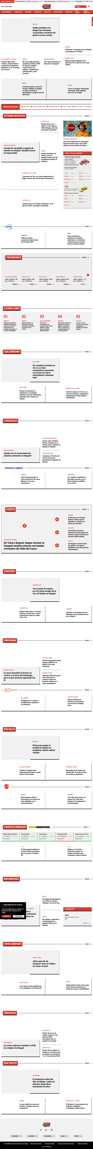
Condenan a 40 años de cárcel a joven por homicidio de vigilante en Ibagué (51, 459)
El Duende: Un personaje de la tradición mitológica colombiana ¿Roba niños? (77, 1106)
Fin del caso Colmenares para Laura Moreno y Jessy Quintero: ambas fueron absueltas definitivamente (46, 326)
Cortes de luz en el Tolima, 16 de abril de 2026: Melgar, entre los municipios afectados (49, 127)
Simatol (26, 106)
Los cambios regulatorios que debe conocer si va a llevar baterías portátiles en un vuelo (77, 480)
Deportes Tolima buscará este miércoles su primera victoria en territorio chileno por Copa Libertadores (51, 679)
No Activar (18, 916)
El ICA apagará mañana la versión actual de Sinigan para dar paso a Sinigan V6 (30, 852)
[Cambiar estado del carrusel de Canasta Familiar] (12, 1)
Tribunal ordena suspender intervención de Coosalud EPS (29, 240)
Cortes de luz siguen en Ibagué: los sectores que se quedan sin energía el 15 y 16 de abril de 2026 (51, 1053)
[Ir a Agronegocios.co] (39, 827)
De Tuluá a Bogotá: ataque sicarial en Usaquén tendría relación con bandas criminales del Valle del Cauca (24, 545)
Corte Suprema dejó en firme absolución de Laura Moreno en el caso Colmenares (30, 480)
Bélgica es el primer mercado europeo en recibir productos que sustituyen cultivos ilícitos (77, 852)
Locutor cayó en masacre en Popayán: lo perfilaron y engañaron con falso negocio (82, 326)
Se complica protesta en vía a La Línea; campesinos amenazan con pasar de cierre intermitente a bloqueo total (44, 371)
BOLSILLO (47, 12)
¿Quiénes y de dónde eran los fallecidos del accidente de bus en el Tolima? (77, 614)
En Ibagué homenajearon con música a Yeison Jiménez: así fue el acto (51, 901)
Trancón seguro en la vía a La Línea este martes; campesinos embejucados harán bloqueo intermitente (77, 395)
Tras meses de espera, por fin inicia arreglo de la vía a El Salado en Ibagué (44, 591)
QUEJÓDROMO (6, 12)
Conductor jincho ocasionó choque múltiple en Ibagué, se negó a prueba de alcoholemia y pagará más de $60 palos (33, 90)
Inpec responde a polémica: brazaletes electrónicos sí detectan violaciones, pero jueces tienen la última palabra (76, 240)
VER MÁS (16, 284)
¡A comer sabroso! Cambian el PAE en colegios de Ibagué (20, 1046)
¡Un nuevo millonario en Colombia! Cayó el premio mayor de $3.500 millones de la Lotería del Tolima (75, 143)
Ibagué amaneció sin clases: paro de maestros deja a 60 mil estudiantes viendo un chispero (49, 157)
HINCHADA (38, 12)
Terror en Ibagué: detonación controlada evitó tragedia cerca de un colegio (78, 91)
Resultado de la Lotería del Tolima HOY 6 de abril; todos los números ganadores (76, 772)
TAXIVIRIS (28, 12)
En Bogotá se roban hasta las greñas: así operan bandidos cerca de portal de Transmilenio (78, 546)
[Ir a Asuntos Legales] (14, 468)
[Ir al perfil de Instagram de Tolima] (52, 1130)
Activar (6, 916)
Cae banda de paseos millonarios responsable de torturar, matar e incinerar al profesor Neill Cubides (78, 533)
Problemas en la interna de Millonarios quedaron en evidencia (30, 702)
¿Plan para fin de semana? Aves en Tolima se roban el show (44, 963)
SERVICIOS (68, 12)
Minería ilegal (54, 106)
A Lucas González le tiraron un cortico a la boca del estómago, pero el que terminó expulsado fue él (19, 676)
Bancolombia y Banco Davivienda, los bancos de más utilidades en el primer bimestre (30, 800)
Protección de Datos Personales (66, 1143)
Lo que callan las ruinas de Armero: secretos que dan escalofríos (29, 1106)
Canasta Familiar (6, 1)
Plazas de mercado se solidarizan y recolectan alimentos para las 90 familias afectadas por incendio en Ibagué (30, 395)
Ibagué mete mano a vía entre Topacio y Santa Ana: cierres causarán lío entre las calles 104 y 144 (30, 614)
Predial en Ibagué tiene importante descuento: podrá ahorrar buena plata (30, 772)
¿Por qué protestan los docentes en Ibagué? (52, 63)
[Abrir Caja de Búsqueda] (89, 6)
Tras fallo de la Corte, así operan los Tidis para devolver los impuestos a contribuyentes (77, 800)
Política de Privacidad (35, 1143)
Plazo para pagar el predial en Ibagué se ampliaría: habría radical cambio (44, 749)
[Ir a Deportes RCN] (11, 690)
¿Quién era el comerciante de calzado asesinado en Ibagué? (17, 454)
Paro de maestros (39, 106)
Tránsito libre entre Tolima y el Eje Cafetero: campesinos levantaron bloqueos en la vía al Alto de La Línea (10, 66)
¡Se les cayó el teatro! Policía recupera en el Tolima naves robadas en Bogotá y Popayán (51, 444)
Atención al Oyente (49, 1143)
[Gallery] (46, 273)
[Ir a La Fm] (8, 226)
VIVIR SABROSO (87, 11)
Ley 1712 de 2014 (46, 1146)
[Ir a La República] (6, 787)
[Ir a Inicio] (46, 6)
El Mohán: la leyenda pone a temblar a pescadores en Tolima (78, 51)
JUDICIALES (18, 12)
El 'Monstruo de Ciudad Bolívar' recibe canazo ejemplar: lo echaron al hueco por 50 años (76, 520)
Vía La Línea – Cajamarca (83, 106)
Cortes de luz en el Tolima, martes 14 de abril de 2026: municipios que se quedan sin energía (50, 1037)
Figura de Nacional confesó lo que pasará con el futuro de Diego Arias (76, 702)
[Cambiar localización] (80, 6)
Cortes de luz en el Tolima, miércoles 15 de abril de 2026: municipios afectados (37, 205)
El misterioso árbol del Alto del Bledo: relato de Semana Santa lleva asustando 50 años (44, 1083)
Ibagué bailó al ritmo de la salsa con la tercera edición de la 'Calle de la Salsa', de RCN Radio (77, 987)
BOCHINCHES (58, 12)
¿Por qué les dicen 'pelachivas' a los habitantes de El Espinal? (31, 987)
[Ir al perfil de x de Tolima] (46, 1130)
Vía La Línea (67, 106)
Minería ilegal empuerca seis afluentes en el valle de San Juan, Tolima (77, 63)
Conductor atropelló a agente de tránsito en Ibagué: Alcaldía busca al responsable (19, 150)
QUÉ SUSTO (77, 11)
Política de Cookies (82, 1143)
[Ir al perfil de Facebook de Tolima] (40, 1130)
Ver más (88, 116)
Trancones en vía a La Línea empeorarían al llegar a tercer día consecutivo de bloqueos (38, 177)
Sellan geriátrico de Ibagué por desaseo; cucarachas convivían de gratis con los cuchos (44, 31)
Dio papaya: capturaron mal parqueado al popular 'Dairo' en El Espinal (50, 922)
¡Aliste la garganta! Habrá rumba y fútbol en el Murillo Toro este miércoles (51, 663)
